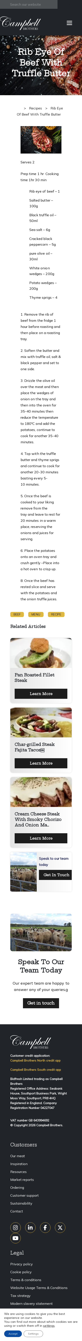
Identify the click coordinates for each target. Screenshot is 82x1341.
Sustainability (21, 1203)
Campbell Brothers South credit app (35, 1070)
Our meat (17, 1156)
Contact (16, 1211)
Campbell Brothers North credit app (35, 1060)
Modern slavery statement (31, 1303)
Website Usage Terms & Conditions (39, 1288)
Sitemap (17, 1319)
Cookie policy (21, 1272)
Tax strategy (20, 1295)
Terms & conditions (25, 1280)
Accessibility (20, 1311)
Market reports (22, 1179)
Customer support (24, 1195)
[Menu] (69, 22)
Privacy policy (21, 1264)
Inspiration (19, 1164)
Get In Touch (56, 875)
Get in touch (41, 1003)
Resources (18, 1171)
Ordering (17, 1187)
